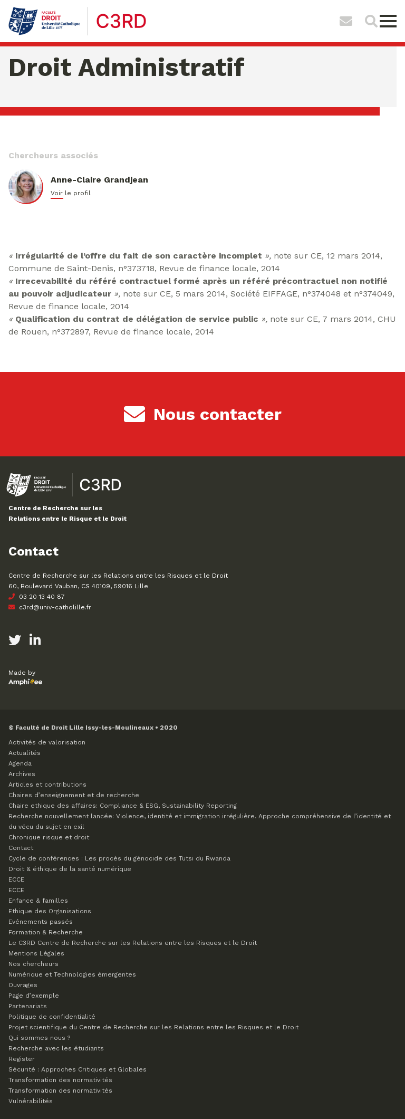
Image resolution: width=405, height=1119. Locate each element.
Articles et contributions (47, 784)
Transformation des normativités (60, 1080)
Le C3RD (132, 942)
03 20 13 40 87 (36, 596)
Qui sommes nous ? (39, 1037)
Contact (20, 848)
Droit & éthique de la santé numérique (69, 869)
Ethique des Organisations (49, 911)
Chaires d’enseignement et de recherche (73, 795)
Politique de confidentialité (51, 1016)
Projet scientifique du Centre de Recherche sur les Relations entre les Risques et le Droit (153, 1027)
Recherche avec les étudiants (56, 1048)
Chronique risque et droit (48, 837)
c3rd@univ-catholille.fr (49, 607)
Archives (21, 774)
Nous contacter (203, 414)
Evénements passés (40, 921)
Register (21, 1059)
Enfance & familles (38, 900)
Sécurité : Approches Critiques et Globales (77, 1069)
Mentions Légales (36, 953)
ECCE (16, 879)
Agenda (20, 763)
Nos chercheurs (33, 964)
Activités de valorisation (46, 742)
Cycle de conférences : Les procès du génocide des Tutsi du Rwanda (119, 858)
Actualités (24, 753)
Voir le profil (71, 193)
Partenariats (27, 1006)
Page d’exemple (33, 995)
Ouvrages (22, 985)
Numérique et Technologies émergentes (72, 974)
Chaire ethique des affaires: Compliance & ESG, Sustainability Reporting (122, 805)
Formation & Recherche (45, 932)
